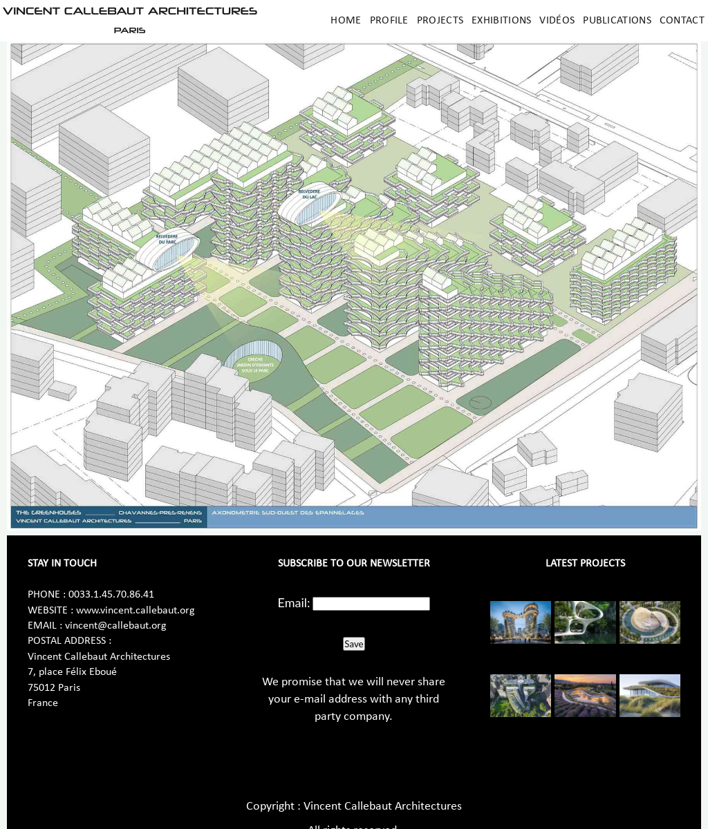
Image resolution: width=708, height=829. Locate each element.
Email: (294, 602)
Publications (617, 20)
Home (345, 20)
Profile (389, 20)
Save (353, 643)
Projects (440, 20)
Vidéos (557, 20)
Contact (682, 20)
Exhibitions (501, 20)
